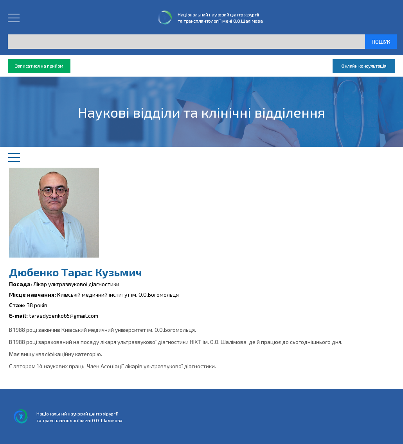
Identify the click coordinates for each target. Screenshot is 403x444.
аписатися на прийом (39, 66)
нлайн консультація (364, 66)
